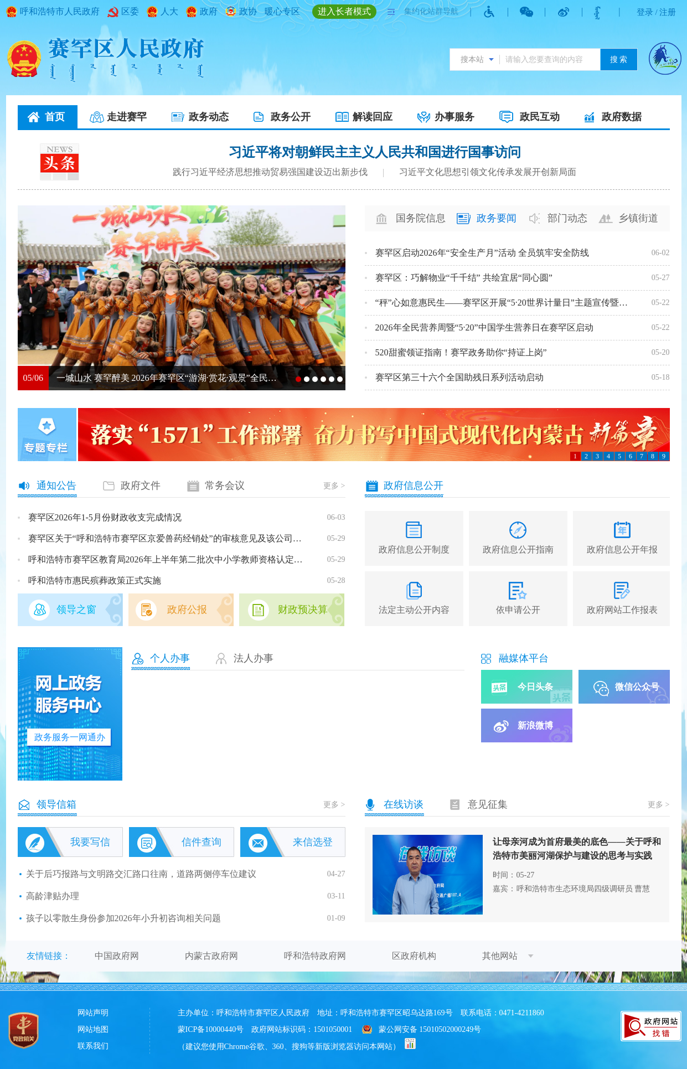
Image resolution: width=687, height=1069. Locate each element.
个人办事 (170, 658)
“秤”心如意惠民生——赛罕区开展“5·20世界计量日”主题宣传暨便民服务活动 (505, 302)
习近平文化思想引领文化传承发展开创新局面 (487, 172)
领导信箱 (56, 804)
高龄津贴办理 (52, 896)
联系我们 (93, 1046)
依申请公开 (518, 609)
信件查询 (201, 842)
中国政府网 (117, 955)
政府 (209, 11)
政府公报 (187, 609)
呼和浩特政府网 (315, 955)
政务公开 (291, 116)
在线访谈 (403, 804)
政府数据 (622, 116)
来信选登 (313, 842)
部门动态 (567, 218)
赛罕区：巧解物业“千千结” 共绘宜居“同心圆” (463, 277)
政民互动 (540, 116)
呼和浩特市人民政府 (60, 11)
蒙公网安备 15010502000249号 (430, 1029)
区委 (130, 11)
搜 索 (619, 59)
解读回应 (372, 116)
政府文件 (141, 485)
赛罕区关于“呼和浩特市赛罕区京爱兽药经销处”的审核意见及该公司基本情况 (169, 538)
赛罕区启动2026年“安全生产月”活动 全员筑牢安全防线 (482, 252)
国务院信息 (421, 218)
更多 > (334, 486)
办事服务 (454, 116)
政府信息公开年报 (622, 549)
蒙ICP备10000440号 (211, 1029)
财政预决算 (303, 609)
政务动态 (209, 116)
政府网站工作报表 (622, 609)
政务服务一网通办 (69, 737)
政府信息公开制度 (414, 549)
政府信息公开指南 (518, 549)
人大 (169, 11)
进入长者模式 (344, 11)
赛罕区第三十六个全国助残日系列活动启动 (459, 377)
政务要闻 (496, 218)
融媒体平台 (524, 658)
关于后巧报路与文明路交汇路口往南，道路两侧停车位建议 (141, 874)
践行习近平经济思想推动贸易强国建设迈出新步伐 (270, 172)
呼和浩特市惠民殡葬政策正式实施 (94, 580)
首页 (55, 116)
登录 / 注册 (656, 12)
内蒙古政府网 (211, 955)
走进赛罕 (127, 116)
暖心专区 (282, 11)
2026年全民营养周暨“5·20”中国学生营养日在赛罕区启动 (484, 327)
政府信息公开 (413, 485)
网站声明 (93, 1013)
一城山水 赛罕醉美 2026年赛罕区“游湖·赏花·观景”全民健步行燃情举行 (167, 378)
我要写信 (90, 842)
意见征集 (488, 804)
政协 (248, 11)
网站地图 (93, 1029)
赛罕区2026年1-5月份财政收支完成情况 (105, 517)
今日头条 (535, 686)
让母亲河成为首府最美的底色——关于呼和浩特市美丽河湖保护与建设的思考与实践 (577, 848)
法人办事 (253, 658)
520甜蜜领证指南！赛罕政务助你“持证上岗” (461, 352)
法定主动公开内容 (414, 609)
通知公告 (56, 485)
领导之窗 (76, 609)
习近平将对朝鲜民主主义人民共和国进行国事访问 (375, 152)
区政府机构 (414, 955)
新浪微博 (535, 725)
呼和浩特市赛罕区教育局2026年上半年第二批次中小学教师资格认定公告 (169, 559)
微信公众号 (637, 686)
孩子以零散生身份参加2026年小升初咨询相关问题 (123, 918)
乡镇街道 (638, 218)
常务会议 (225, 485)
